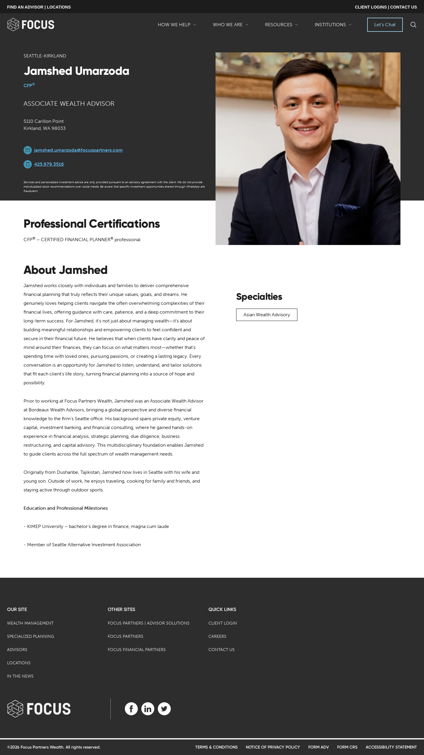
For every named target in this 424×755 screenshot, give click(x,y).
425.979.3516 (49, 164)
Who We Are (231, 27)
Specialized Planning (30, 636)
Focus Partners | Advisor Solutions (149, 623)
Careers (217, 636)
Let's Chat (385, 24)
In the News (20, 676)
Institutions (333, 27)
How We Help (177, 27)
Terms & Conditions (216, 747)
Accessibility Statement (391, 747)
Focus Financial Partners (137, 649)
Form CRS (347, 747)
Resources (281, 27)
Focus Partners (125, 636)
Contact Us (221, 649)
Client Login (222, 623)
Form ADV (318, 747)
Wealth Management (30, 623)
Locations (19, 662)
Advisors (17, 649)
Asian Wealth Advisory (267, 314)
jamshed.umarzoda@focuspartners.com (78, 150)
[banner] (40, 24)
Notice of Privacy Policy (273, 747)
